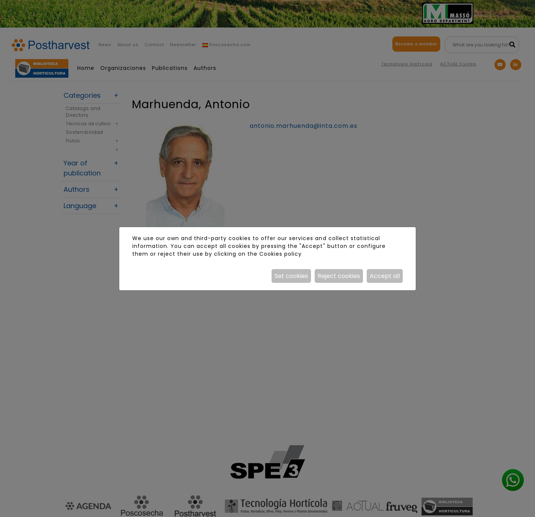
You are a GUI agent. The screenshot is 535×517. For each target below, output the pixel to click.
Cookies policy (280, 254)
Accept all (385, 276)
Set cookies (291, 276)
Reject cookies (339, 276)
